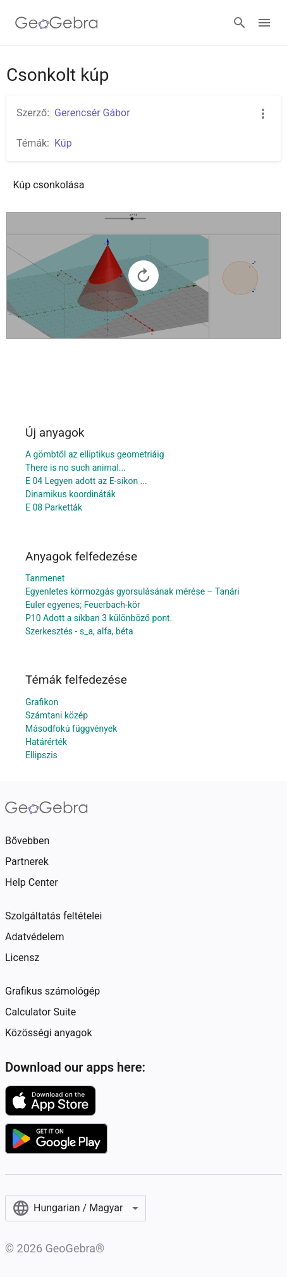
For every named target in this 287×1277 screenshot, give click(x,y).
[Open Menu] (264, 22)
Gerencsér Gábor (92, 113)
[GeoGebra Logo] (56, 22)
